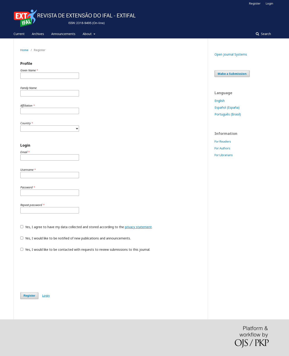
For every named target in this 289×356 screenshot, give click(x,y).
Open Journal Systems (230, 54)
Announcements (63, 34)
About (88, 34)
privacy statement (138, 227)
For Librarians (223, 155)
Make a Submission (232, 74)
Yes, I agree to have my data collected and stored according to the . (86, 227)
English (219, 100)
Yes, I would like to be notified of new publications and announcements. (75, 238)
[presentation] (54, 272)
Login (269, 3)
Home (24, 50)
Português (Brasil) (227, 114)
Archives (38, 34)
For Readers (222, 141)
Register (255, 3)
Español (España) (227, 107)
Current (19, 34)
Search (265, 34)
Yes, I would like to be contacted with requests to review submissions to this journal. (85, 249)
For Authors (222, 148)
